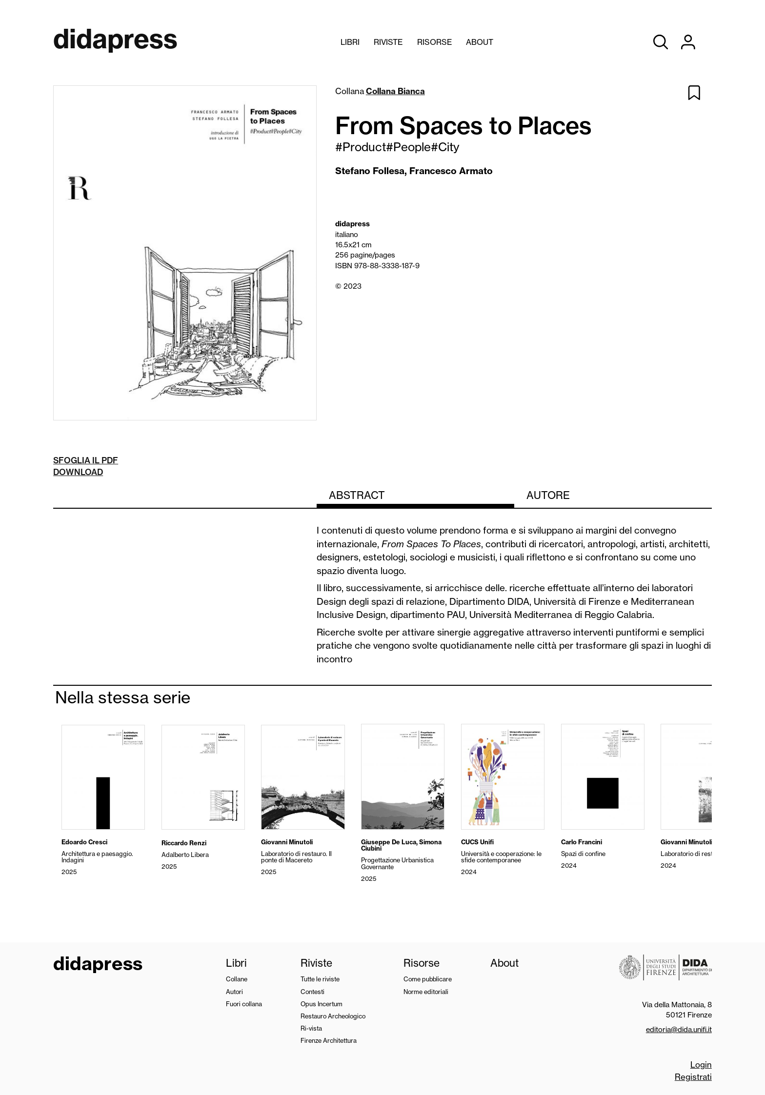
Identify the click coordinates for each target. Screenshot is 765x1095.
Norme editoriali (425, 991)
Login (701, 1064)
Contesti (312, 991)
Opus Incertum (321, 1004)
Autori (234, 991)
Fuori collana (244, 1004)
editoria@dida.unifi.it (679, 1029)
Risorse (434, 42)
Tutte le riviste (320, 979)
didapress (97, 965)
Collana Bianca (395, 91)
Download (78, 472)
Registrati (693, 1077)
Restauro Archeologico (333, 1016)
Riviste (388, 42)
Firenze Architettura (329, 1040)
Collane (236, 979)
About (479, 42)
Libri (350, 42)
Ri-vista (311, 1028)
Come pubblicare (427, 979)
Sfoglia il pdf (85, 460)
